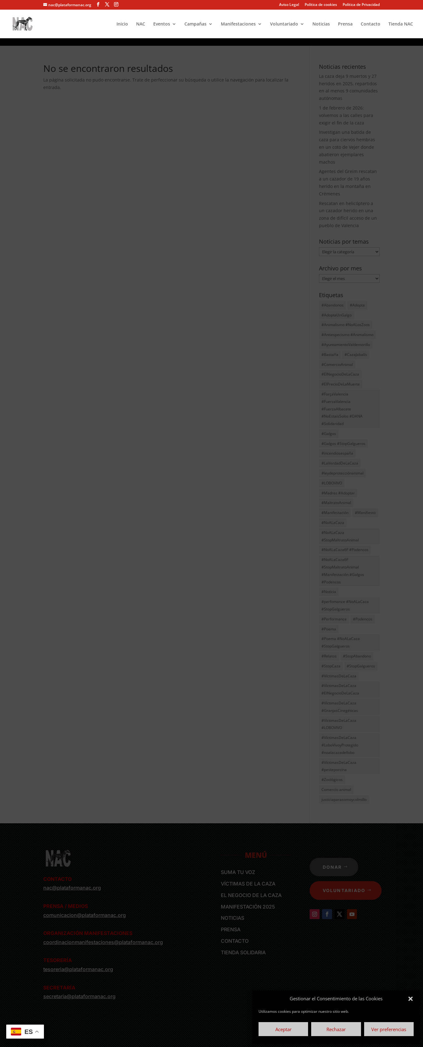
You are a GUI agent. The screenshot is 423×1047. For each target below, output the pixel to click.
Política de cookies (321, 5)
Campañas (195, 24)
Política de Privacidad (361, 5)
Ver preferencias (388, 1029)
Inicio (122, 24)
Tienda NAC (400, 24)
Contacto (370, 24)
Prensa (345, 24)
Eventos (161, 24)
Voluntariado (284, 24)
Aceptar (283, 1029)
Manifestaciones (238, 24)
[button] (410, 999)
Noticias (321, 24)
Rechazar (336, 1029)
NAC (140, 24)
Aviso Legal (289, 5)
